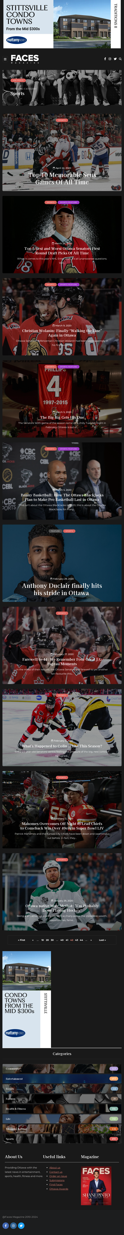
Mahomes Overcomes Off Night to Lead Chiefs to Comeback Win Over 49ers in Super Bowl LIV (62, 825)
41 (67, 940)
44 (81, 940)
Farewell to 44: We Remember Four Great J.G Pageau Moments (62, 661)
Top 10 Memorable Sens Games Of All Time (62, 178)
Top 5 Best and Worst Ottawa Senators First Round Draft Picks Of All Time (62, 250)
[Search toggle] (120, 59)
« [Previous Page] (33, 940)
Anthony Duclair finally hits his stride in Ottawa (62, 589)
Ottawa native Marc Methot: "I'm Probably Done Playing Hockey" (62, 908)
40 (62, 940)
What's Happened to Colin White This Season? (62, 745)
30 (52, 940)
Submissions (56, 1180)
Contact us (55, 1171)
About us (54, 1167)
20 (47, 940)
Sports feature (68, 202)
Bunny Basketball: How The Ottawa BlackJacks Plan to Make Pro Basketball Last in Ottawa (62, 497)
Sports (62, 120)
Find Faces (55, 1184)
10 (42, 940)
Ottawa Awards (58, 1188)
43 (76, 940)
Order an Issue (58, 1176)
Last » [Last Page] (102, 940)
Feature (55, 531)
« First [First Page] (21, 940)
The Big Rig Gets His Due (62, 417)
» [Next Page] (91, 940)
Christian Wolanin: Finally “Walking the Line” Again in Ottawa (62, 333)
